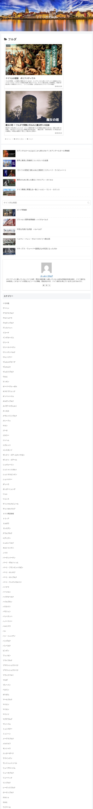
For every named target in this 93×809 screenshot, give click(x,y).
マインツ (6, 662)
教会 (4, 784)
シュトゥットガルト (10, 418)
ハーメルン (7, 540)
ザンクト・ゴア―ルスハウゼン (14, 403)
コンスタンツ (7, 398)
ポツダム (6, 643)
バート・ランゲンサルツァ (12, 530)
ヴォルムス (7, 315)
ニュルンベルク (8, 491)
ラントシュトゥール (10, 711)
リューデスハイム (9, 716)
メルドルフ (7, 692)
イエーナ (6, 281)
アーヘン (6, 256)
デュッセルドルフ (9, 457)
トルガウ (6, 471)
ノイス (5, 501)
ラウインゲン (7, 706)
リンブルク (7, 731)
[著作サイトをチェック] (43, 233)
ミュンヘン (7, 682)
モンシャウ (7, 696)
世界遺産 (6, 760)
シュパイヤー (7, 427)
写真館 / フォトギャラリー (12, 775)
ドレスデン (7, 476)
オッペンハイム (8, 344)
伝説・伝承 (7, 770)
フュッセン (7, 603)
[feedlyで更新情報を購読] (46, 233)
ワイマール (7, 755)
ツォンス (6, 447)
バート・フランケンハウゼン (13, 515)
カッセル (6, 359)
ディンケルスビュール (10, 452)
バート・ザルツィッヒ (10, 511)
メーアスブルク (8, 687)
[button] (88, 151)
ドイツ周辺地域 (8, 462)
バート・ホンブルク (10, 525)
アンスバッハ (7, 276)
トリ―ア (6, 467)
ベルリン (6, 638)
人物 (4, 765)
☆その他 (6, 251)
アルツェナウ (7, 266)
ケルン (5, 374)
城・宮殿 (6, 780)
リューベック (7, 726)
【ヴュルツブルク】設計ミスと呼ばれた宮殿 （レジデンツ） (63, 800)
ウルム (5, 325)
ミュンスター (7, 677)
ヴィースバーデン (9, 295)
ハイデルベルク (8, 545)
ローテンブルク (8, 740)
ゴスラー (6, 383)
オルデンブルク (8, 349)
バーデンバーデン (9, 506)
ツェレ (5, 442)
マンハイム (7, 672)
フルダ (5, 628)
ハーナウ (6, 535)
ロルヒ (5, 750)
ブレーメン (7, 633)
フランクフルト (8, 623)
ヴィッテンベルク (9, 300)
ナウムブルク (7, 481)
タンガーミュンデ (9, 437)
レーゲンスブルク (9, 736)
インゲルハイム (8, 286)
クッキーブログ (46, 224)
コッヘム (6, 388)
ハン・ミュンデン (9, 584)
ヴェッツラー (7, 305)
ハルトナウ (7, 574)
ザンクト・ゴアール (10, 408)
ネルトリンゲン (8, 496)
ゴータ (5, 378)
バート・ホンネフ (9, 520)
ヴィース (6, 290)
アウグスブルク (8, 261)
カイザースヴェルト (10, 354)
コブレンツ (7, 393)
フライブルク (7, 608)
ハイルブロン (7, 550)
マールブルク (7, 648)
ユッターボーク (8, 701)
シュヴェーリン (8, 413)
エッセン (6, 330)
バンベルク (7, 594)
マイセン (6, 657)
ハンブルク (7, 589)
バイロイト (7, 555)
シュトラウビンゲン (10, 422)
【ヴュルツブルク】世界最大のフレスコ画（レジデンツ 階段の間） (33, 802)
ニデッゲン (7, 486)
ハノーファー (7, 569)
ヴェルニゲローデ (9, 310)
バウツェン (7, 559)
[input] (46, 151)
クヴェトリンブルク (10, 364)
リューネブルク (8, 721)
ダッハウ (6, 432)
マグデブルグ (7, 667)
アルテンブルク (8, 271)
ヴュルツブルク (8, 320)
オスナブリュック (9, 339)
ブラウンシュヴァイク (11, 613)
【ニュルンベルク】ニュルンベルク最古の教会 (25, 800)
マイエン (6, 652)
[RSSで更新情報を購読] (49, 233)
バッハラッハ (7, 564)
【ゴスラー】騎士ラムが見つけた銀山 (69, 802)
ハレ (4, 579)
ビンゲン (6, 599)
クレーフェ (7, 369)
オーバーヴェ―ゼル (10, 334)
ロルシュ (6, 745)
